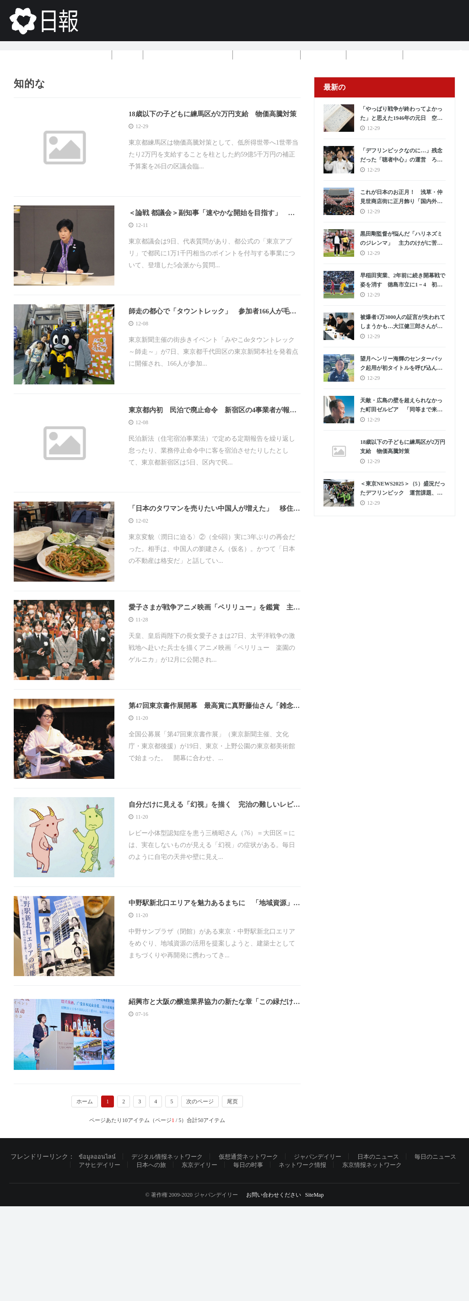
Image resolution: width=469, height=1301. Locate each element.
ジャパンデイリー (331, 1250)
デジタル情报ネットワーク (172, 1250)
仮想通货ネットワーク (258, 1250)
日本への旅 (157, 1259)
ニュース (323, 55)
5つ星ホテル (375, 55)
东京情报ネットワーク (390, 1259)
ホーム (93, 55)
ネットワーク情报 (316, 1259)
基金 (127, 55)
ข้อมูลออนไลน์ (98, 1250)
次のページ (200, 1195)
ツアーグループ (266, 55)
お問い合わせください (273, 1289)
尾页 (232, 1195)
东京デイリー (208, 1259)
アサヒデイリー (102, 1259)
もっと (426, 55)
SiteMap (314, 1289)
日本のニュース (395, 1250)
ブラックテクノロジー (188, 55)
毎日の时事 (259, 1259)
